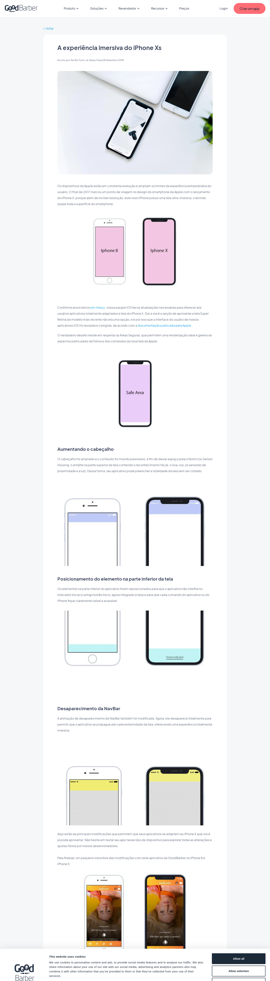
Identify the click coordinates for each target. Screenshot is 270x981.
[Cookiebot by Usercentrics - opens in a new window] (24, 974)
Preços (184, 8)
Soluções (99, 8)
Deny (238, 956)
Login (224, 8)
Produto (72, 8)
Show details (197, 973)
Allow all (238, 931)
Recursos (160, 8)
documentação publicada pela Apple (164, 325)
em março (97, 307)
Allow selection (238, 944)
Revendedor (129, 8)
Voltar (50, 28)
